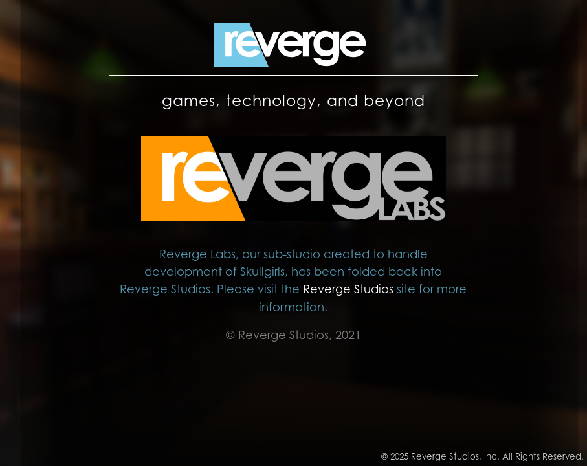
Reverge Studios (348, 289)
